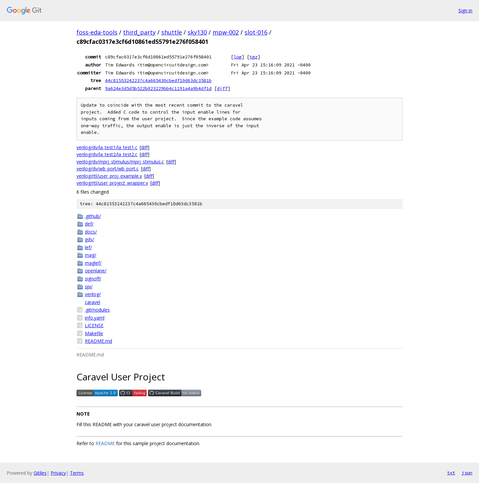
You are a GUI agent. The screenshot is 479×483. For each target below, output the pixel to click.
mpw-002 (226, 32)
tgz (253, 57)
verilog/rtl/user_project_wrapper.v (112, 183)
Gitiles (40, 473)
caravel (92, 302)
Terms (77, 473)
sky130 (197, 32)
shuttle (171, 32)
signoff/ (93, 278)
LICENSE (94, 325)
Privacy (58, 473)
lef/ (88, 247)
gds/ (89, 239)
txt (451, 473)
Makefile (94, 333)
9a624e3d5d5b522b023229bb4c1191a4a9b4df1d (158, 88)
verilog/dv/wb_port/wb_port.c (108, 168)
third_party (139, 32)
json (467, 473)
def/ (89, 224)
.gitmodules (97, 310)
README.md (98, 341)
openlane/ (95, 270)
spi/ (88, 286)
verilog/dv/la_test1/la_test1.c (107, 147)
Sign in (465, 10)
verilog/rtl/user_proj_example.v (109, 176)
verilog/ (93, 294)
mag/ (90, 255)
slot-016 (255, 32)
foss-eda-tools (97, 32)
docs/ (91, 232)
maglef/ (93, 263)
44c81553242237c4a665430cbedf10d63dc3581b (158, 80)
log (237, 57)
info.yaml (94, 318)
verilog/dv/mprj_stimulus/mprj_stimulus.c (120, 161)
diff (222, 88)
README (105, 443)
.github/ (93, 216)
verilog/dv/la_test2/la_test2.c (107, 154)
